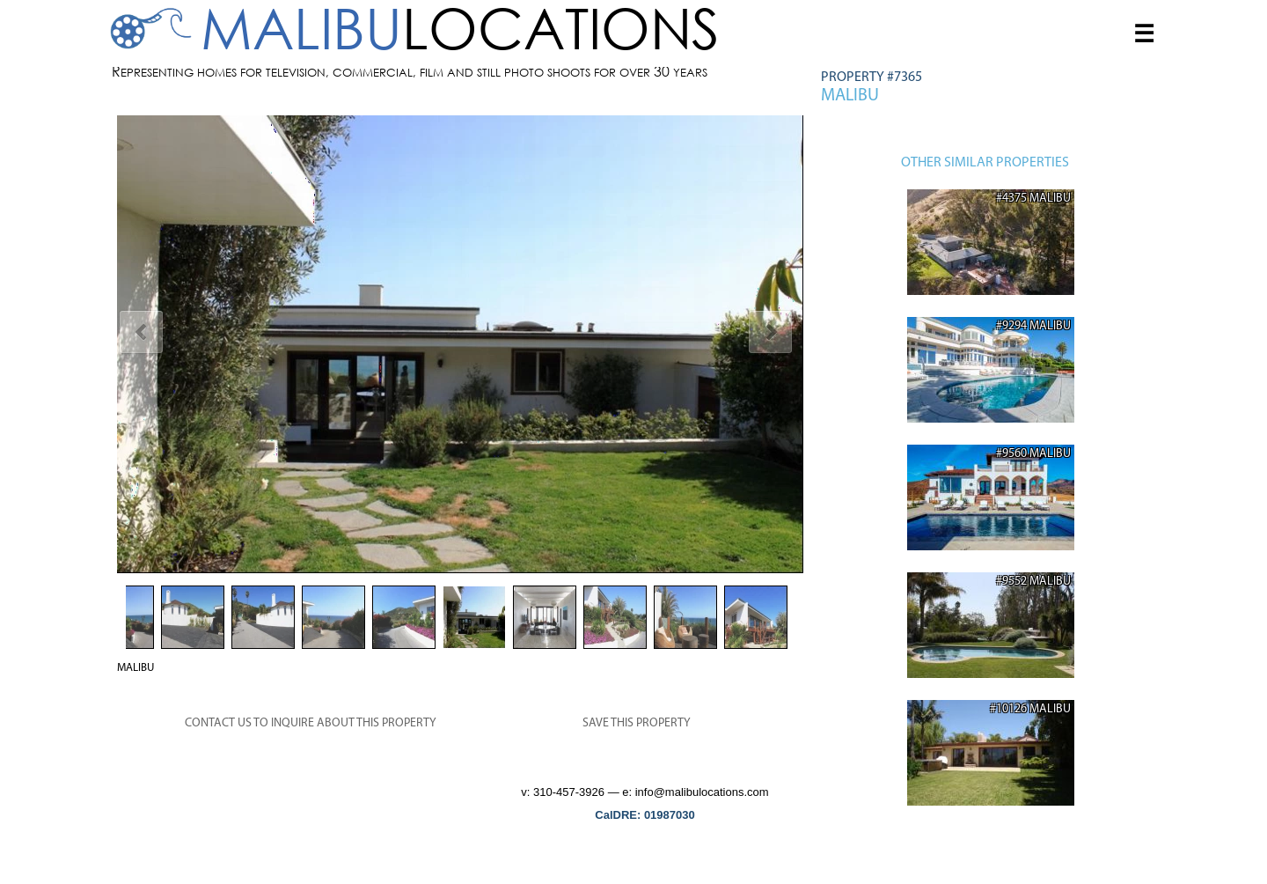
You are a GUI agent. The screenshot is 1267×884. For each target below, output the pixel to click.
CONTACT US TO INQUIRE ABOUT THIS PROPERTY (310, 723)
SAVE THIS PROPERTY (636, 723)
